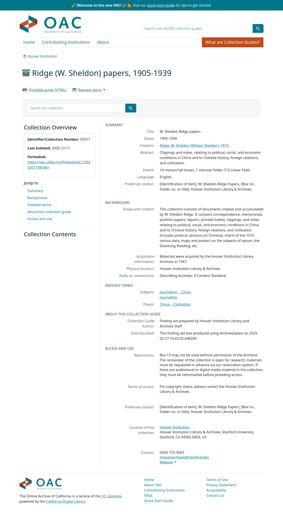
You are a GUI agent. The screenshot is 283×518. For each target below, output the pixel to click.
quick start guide (161, 5)
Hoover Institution (42, 56)
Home (29, 42)
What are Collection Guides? (232, 42)
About (103, 42)
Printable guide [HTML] (47, 90)
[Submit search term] (258, 28)
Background (37, 197)
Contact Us (215, 495)
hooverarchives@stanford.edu (184, 457)
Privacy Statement (221, 485)
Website (166, 462)
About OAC (153, 485)
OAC (50, 24)
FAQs (148, 495)
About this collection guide (49, 211)
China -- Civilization (175, 304)
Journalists (168, 297)
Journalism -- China (175, 292)
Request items (90, 90)
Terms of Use (217, 479)
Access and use (39, 218)
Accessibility (216, 490)
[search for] (197, 28)
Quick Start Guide (158, 500)
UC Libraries (111, 496)
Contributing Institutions (66, 42)
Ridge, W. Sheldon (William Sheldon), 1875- (195, 145)
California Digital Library (66, 501)
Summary (35, 190)
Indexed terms (39, 204)
